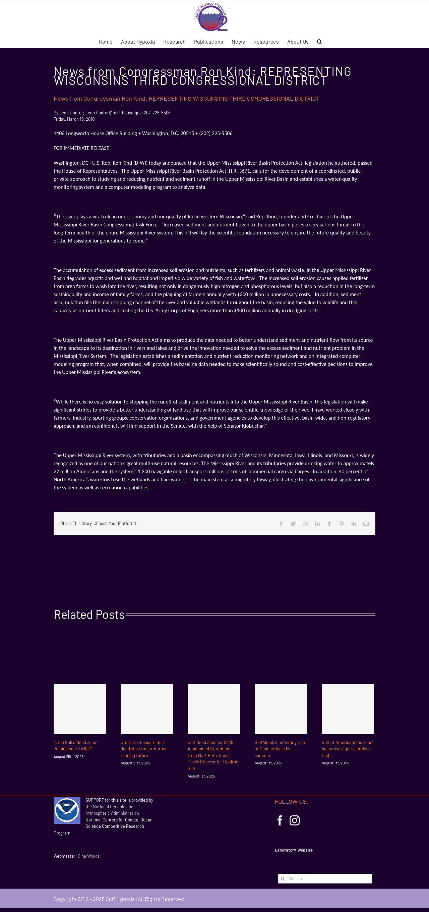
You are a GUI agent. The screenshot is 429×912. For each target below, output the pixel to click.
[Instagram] (295, 820)
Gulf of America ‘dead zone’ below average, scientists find (347, 749)
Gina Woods (89, 856)
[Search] (283, 878)
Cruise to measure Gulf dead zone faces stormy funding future (143, 749)
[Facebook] (280, 820)
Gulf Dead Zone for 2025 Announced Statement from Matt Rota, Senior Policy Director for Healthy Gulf (213, 755)
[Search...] (325, 878)
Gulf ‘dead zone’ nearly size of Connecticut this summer (280, 749)
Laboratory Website (294, 850)
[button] (319, 41)
